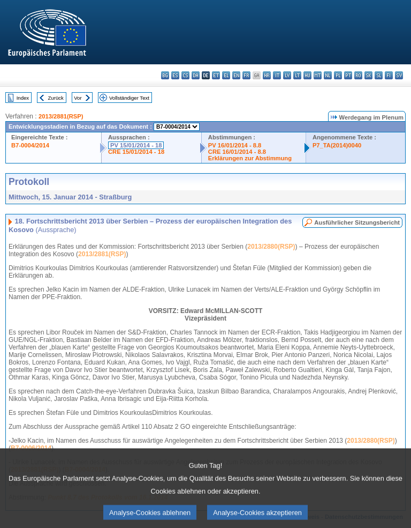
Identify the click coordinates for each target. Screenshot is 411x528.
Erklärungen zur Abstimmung (250, 158)
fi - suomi (389, 75)
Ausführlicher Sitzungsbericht (357, 222)
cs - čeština (185, 75)
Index (23, 98)
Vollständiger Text (129, 98)
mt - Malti (318, 75)
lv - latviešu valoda (287, 75)
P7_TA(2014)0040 (337, 145)
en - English (236, 75)
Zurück (56, 98)
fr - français (246, 75)
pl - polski (338, 75)
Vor (77, 98)
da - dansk (196, 75)
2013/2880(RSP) (271, 246)
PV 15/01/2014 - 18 (136, 145)
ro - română (358, 75)
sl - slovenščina (379, 75)
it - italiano (277, 75)
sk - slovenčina (368, 75)
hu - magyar (307, 75)
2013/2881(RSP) (61, 116)
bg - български (165, 75)
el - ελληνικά (226, 75)
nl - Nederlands (328, 75)
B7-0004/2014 (30, 145)
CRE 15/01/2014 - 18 (136, 151)
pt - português (348, 75)
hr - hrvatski (267, 75)
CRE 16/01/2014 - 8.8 (237, 151)
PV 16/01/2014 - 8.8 (235, 145)
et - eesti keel (216, 75)
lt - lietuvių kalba (297, 75)
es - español (175, 75)
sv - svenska (399, 75)
